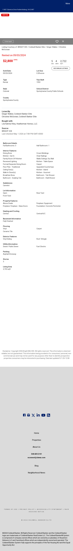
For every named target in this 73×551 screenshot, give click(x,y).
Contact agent (8, 41)
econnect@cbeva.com (36, 458)
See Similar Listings (60, 68)
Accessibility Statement (49, 509)
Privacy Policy (27, 509)
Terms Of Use (10, 509)
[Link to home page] (3, 3)
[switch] (57, 41)
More (68, 3)
